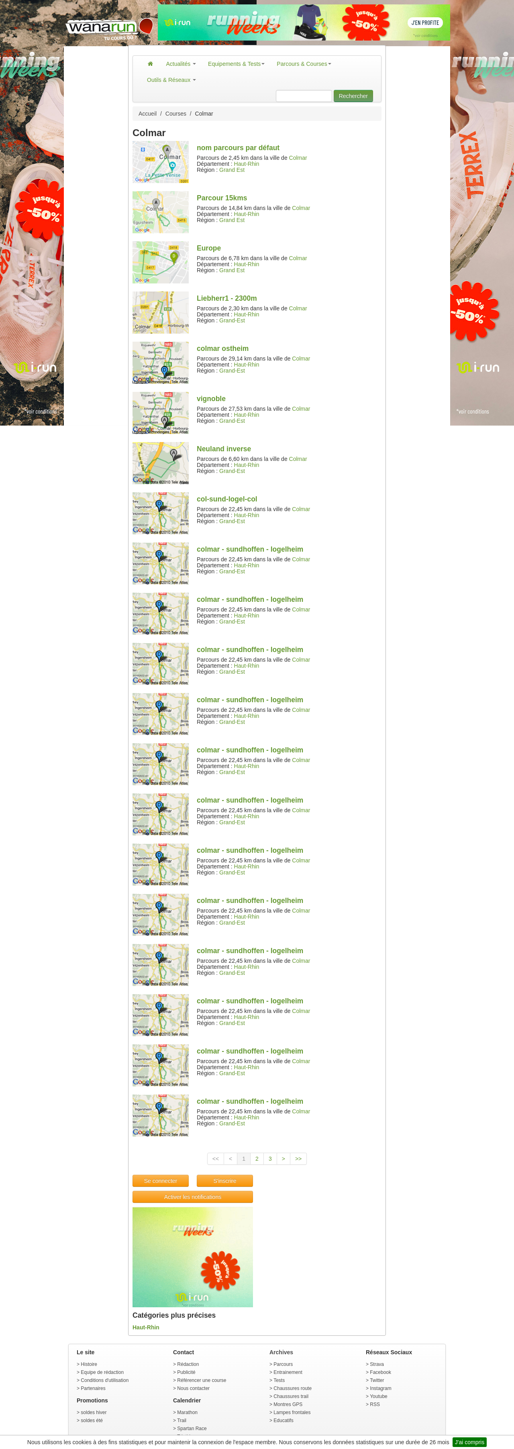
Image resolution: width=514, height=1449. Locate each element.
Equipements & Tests (236, 64)
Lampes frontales (291, 1412)
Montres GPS (287, 1404)
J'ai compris (469, 1442)
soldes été (92, 1420)
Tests (279, 1380)
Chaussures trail (290, 1396)
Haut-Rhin (246, 164)
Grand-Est (232, 320)
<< (215, 1159)
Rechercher (353, 96)
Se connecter (160, 1181)
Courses (175, 113)
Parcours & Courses (304, 64)
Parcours (283, 1364)
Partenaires (93, 1388)
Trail (181, 1420)
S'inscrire (224, 1181)
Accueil (148, 113)
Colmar (298, 158)
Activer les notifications (192, 1197)
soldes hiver (93, 1412)
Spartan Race (191, 1428)
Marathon (187, 1412)
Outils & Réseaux (171, 80)
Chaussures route (292, 1388)
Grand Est (232, 170)
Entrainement (287, 1372)
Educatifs (283, 1420)
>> (298, 1159)
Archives (281, 1352)
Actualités (181, 64)
